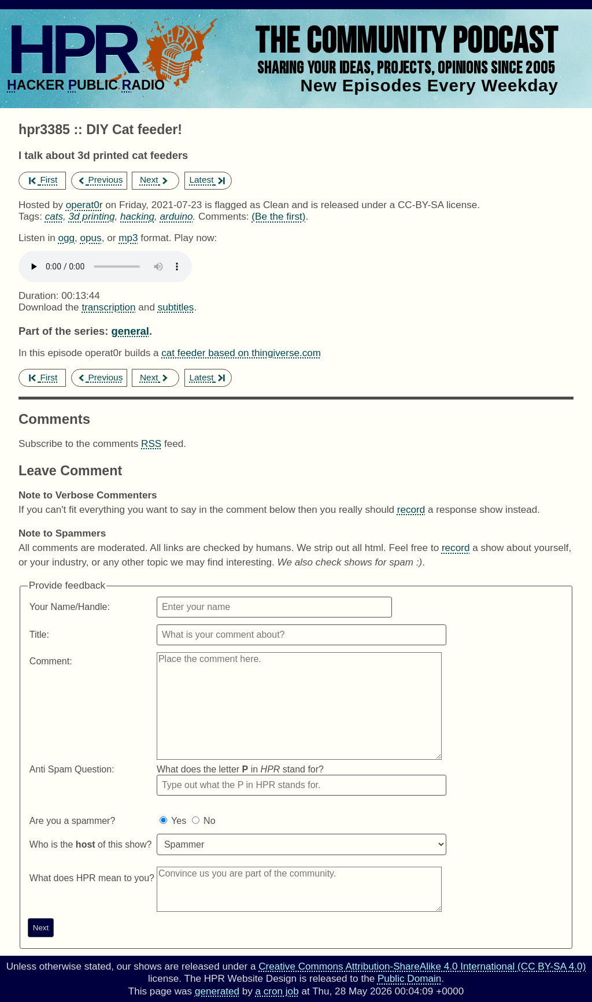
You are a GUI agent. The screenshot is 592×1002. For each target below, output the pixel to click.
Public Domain (409, 978)
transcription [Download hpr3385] (108, 307)
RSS (151, 443)
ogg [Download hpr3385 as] (66, 237)
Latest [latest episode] (206, 179)
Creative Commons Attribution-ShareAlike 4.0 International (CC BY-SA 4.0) (422, 966)
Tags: (30, 216)
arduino (176, 216)
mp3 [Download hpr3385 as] (128, 237)
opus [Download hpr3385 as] (91, 237)
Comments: (224, 216)
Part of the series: (63, 331)
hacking (137, 216)
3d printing (92, 216)
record (411, 509)
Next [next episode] (154, 179)
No (209, 821)
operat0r (84, 204)
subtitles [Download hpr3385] (176, 307)
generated (217, 991)
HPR (71, 49)
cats (54, 216)
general (130, 331)
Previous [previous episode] (100, 179)
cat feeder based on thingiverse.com (241, 352)
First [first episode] (43, 179)
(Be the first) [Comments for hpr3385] (278, 216)
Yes (178, 821)
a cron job (277, 991)
